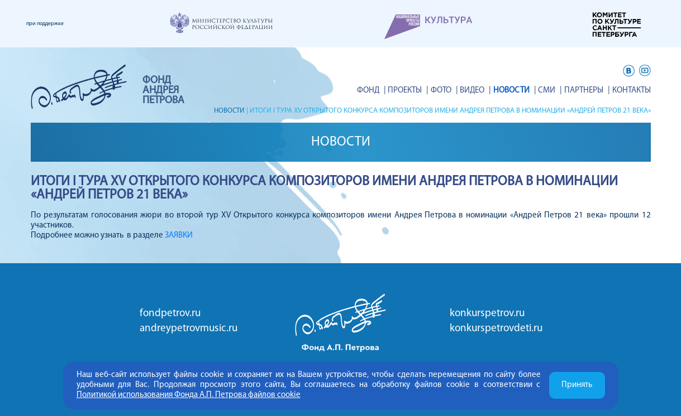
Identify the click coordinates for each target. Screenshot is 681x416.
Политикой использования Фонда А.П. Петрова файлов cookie (189, 395)
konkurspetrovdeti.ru (496, 328)
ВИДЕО (476, 90)
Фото (445, 90)
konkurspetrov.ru (487, 313)
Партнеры (584, 90)
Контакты (631, 90)
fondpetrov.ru (170, 313)
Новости (514, 90)
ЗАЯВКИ (179, 235)
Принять (576, 385)
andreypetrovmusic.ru (188, 328)
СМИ (549, 90)
